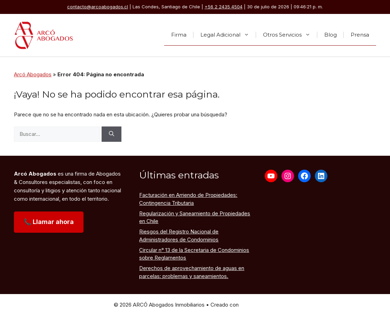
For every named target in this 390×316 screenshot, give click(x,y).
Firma (178, 34)
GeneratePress (258, 304)
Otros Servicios (290, 34)
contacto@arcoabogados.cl (97, 6)
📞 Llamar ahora (49, 221)
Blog (330, 34)
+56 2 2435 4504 (223, 6)
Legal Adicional (228, 34)
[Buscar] (111, 134)
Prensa (360, 34)
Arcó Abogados (32, 74)
